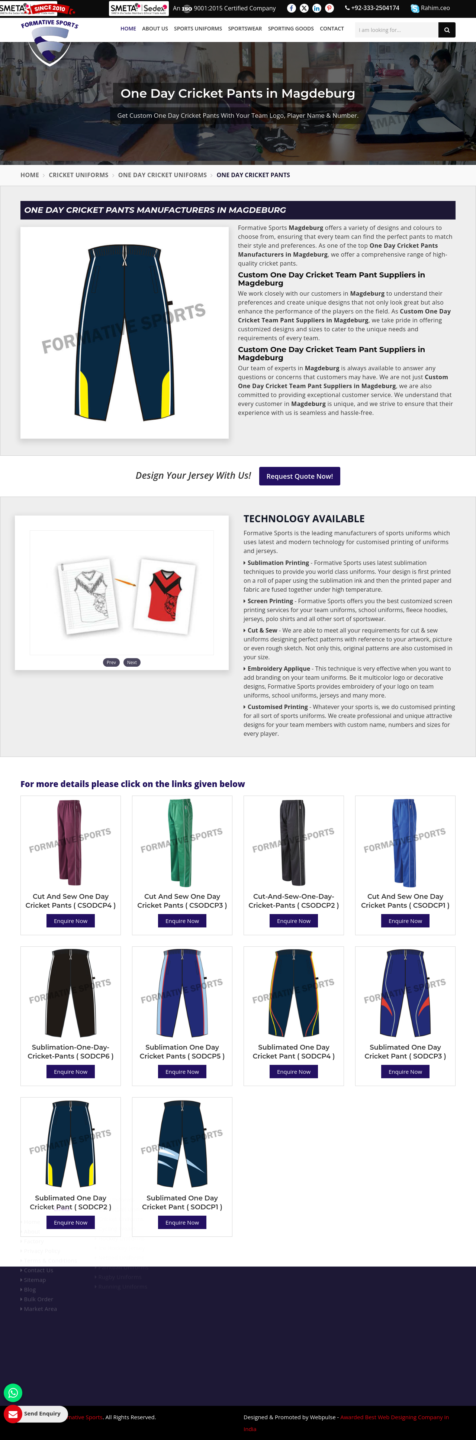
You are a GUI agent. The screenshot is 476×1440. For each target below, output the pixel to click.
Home (128, 28)
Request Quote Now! (300, 476)
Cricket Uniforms (78, 175)
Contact (332, 28)
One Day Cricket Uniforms (162, 175)
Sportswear (245, 28)
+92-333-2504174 (372, 8)
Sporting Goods (291, 28)
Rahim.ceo (430, 8)
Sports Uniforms (198, 28)
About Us (155, 28)
